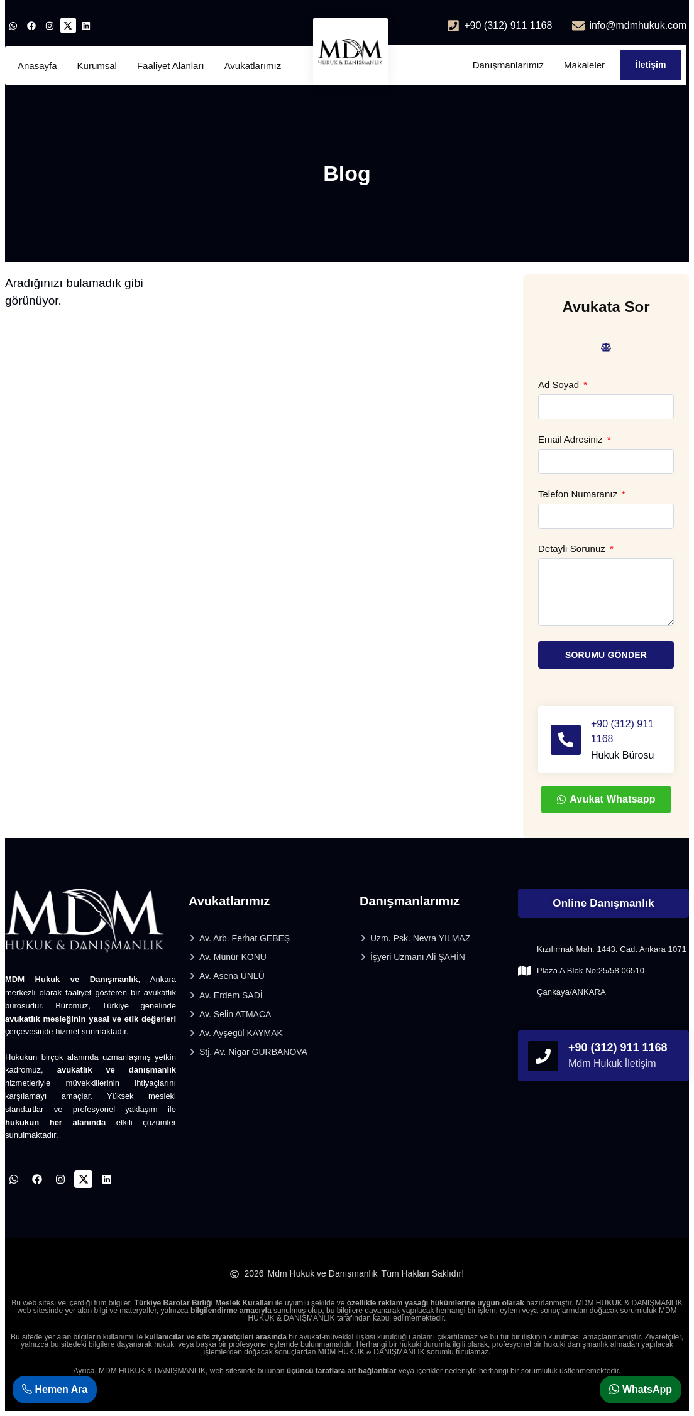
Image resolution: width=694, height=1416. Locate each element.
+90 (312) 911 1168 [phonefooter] (618, 1047)
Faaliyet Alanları (170, 65)
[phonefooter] (543, 1056)
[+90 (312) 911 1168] (566, 740)
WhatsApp (640, 1389)
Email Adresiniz (571, 440)
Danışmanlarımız (508, 65)
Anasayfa (37, 65)
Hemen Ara (54, 1389)
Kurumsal (97, 65)
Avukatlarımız (253, 65)
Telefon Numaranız (579, 494)
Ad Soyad (559, 385)
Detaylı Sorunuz (573, 549)
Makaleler (584, 65)
